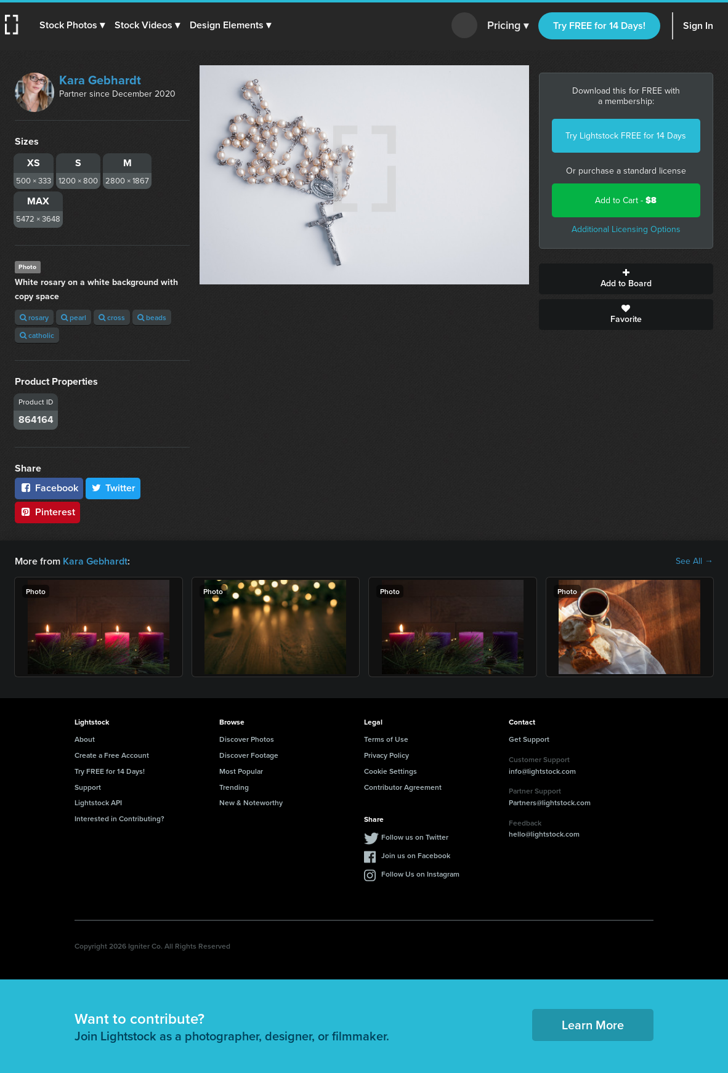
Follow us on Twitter (414, 837)
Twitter (113, 488)
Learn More (593, 1025)
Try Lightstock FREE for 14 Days (625, 135)
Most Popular (241, 771)
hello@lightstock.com (544, 834)
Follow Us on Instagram (420, 874)
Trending (234, 787)
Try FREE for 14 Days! (599, 25)
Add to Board (626, 278)
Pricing (507, 25)
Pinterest (47, 512)
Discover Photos (246, 739)
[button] (72, 25)
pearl (73, 317)
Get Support (529, 739)
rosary (34, 317)
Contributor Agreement (403, 787)
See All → (694, 561)
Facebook (49, 488)
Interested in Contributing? (119, 818)
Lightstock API (98, 802)
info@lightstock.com (542, 771)
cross (112, 317)
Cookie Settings (390, 771)
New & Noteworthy (251, 802)
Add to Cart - (626, 200)
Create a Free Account (112, 755)
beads (151, 317)
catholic (37, 335)
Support (88, 787)
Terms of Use (386, 739)
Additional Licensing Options (626, 229)
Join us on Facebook (415, 855)
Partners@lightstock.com (550, 802)
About (85, 739)
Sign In (698, 25)
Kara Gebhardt (100, 80)
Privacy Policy (386, 755)
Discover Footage (248, 755)
